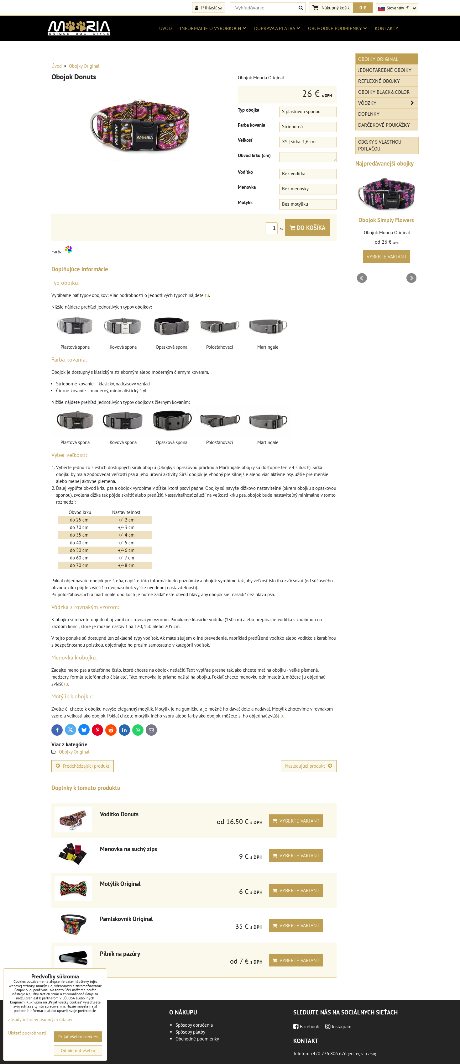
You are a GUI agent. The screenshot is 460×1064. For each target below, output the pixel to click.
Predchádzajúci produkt (82, 766)
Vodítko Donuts (119, 814)
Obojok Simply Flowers (386, 220)
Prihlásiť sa (208, 7)
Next (411, 278)
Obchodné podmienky (337, 28)
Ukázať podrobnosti (27, 1033)
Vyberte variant (296, 821)
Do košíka (308, 227)
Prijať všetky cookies (78, 1037)
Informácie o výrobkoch (213, 28)
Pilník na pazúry (120, 953)
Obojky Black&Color (384, 92)
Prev (362, 278)
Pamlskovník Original (126, 919)
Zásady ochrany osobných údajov (40, 1019)
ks (275, 228)
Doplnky (368, 114)
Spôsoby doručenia (194, 1025)
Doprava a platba (277, 28)
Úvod (165, 28)
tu (207, 295)
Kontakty (386, 28)
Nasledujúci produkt (308, 766)
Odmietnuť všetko (78, 1050)
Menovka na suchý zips (128, 849)
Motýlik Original (120, 883)
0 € (362, 7)
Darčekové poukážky (384, 125)
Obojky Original (74, 752)
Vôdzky (388, 103)
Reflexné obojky (379, 81)
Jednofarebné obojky (384, 70)
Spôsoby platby (190, 1032)
